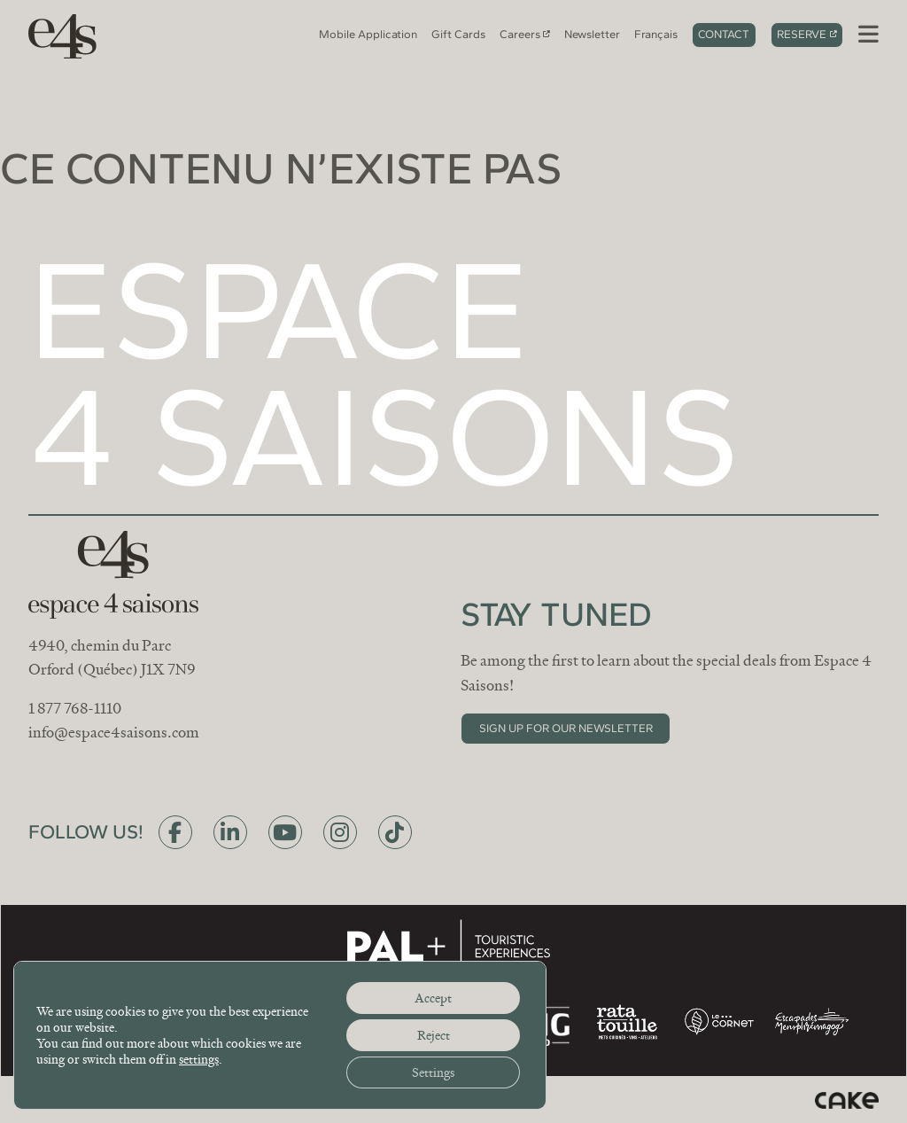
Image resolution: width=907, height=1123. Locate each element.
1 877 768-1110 (74, 708)
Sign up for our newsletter (566, 728)
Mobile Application (368, 34)
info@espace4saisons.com (113, 732)
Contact (723, 34)
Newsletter (592, 34)
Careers (520, 34)
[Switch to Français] (656, 35)
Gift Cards (458, 34)
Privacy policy (330, 1099)
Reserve (801, 34)
